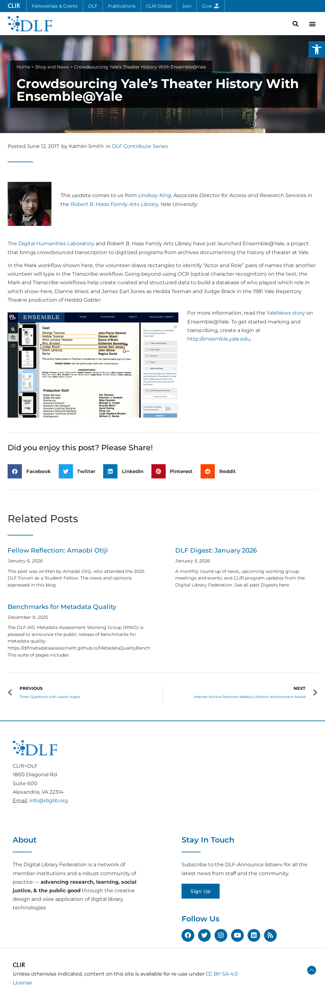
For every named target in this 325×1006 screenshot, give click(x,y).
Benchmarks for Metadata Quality (62, 607)
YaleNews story (286, 313)
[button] (316, 49)
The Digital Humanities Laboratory (51, 243)
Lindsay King (154, 195)
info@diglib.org (48, 801)
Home (23, 67)
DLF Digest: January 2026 (216, 550)
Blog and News (52, 67)
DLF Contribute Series (140, 146)
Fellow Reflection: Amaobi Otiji (58, 550)
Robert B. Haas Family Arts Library (114, 204)
